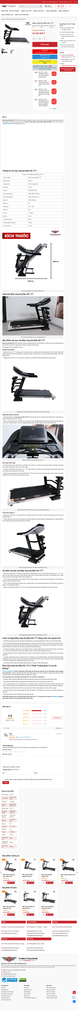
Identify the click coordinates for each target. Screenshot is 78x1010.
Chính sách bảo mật (6, 999)
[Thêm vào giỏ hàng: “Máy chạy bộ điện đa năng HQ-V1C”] (24, 914)
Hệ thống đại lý (4, 989)
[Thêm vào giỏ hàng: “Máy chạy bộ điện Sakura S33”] (43, 883)
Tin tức (71, 2)
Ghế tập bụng (27, 991)
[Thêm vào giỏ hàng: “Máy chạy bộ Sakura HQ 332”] (63, 883)
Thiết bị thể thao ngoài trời (30, 997)
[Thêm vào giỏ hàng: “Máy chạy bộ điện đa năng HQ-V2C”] (5, 914)
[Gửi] (41, 6)
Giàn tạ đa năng (27, 989)
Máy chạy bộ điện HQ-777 (25, 737)
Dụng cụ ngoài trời (8, 14)
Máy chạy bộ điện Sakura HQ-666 (27, 875)
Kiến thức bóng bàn (51, 987)
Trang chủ (3, 19)
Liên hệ (75, 1)
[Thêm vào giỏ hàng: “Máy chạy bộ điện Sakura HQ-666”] (24, 883)
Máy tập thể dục (14, 11)
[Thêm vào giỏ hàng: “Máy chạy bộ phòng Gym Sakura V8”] (5, 883)
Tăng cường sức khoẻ (52, 995)
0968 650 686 (55, 696)
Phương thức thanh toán (7, 993)
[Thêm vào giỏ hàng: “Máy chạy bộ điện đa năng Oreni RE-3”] (43, 914)
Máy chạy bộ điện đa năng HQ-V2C (9, 907)
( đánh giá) (42, 30)
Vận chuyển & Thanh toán (52, 1)
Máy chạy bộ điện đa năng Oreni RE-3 (48, 907)
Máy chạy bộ (4, 11)
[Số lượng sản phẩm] (36, 38)
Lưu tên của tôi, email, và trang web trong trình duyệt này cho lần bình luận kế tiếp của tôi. (28, 779)
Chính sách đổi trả (5, 997)
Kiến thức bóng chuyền (52, 997)
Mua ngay (12, 882)
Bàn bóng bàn (27, 993)
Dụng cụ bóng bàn (52, 11)
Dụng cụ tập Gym (26, 11)
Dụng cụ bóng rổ (64, 11)
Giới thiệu (44, 1)
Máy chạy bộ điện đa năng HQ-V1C (28, 907)
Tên (3, 773)
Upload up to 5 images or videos (11, 767)
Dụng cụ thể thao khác (22, 14)
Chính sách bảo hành (6, 995)
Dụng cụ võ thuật (39, 11)
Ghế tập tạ (26, 987)
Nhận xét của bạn (7, 754)
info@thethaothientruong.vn (9, 974)
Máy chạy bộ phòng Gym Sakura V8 (9, 875)
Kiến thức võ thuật (51, 993)
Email (36, 773)
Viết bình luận (57, 718)
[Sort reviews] (58, 728)
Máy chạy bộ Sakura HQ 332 (68, 875)
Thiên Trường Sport (8, 671)
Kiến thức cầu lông (51, 991)
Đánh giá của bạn (7, 749)
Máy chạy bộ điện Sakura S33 (47, 875)
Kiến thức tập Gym (51, 989)
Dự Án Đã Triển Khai (63, 1)
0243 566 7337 (5, 972)
